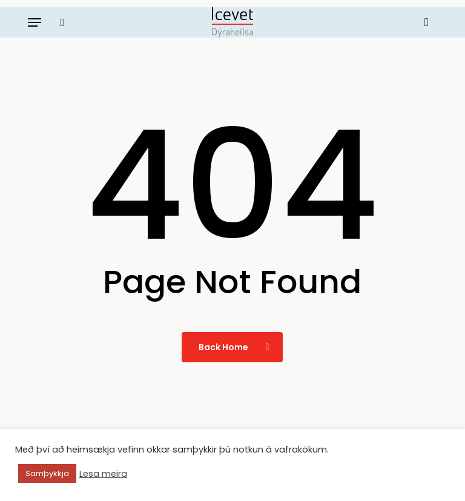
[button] (34, 22)
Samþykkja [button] (47, 473)
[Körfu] (423, 22)
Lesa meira (103, 473)
